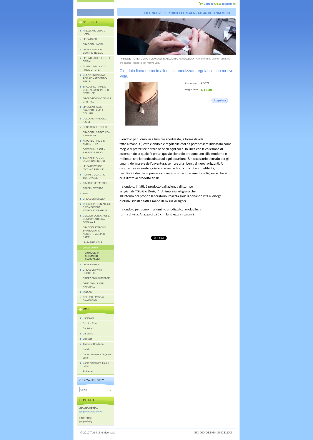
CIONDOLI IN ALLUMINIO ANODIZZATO (172, 58)
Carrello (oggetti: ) (220, 3)
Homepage (125, 58)
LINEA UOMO (140, 58)
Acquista (220, 100)
